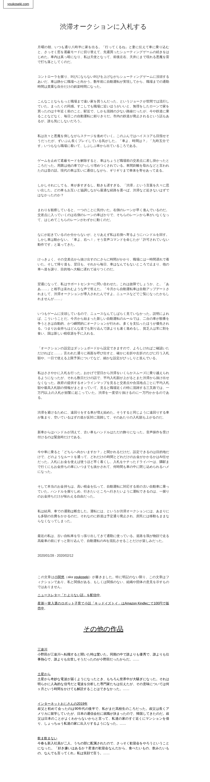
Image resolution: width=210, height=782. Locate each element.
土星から (44, 674)
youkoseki (81, 577)
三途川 (42, 649)
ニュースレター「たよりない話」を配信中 (69, 595)
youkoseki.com (18, 4)
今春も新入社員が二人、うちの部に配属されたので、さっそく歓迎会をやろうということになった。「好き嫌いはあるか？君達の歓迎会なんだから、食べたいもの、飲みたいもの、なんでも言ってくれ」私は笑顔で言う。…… (103, 748)
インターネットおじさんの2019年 (63, 703)
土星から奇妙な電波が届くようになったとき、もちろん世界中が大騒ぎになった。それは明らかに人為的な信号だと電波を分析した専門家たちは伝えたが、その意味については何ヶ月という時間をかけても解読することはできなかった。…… (103, 684)
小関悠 (59, 577)
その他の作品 (103, 629)
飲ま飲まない (47, 738)
